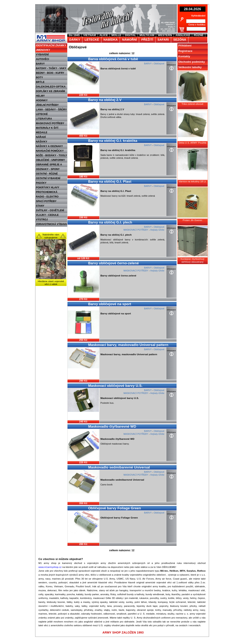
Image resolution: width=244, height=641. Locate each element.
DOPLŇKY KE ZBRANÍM (50, 91)
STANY (40, 205)
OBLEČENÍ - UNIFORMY (50, 160)
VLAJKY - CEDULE (47, 215)
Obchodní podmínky (191, 61)
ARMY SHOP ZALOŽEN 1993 (123, 632)
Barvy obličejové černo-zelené (113, 263)
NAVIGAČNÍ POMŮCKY (50, 150)
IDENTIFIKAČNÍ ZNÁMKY (51, 45)
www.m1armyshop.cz (50, 567)
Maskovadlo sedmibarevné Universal (119, 467)
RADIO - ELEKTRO (47, 196)
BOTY (39, 77)
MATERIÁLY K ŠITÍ (47, 127)
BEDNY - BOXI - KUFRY (50, 72)
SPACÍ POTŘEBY (46, 201)
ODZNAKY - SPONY (48, 169)
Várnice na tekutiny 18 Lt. (193, 181)
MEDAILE (41, 132)
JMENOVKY (43, 50)
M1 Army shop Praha (50, 35)
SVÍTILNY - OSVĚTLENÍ (50, 210)
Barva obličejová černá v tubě (113, 59)
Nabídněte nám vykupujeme (50, 236)
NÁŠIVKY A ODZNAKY (49, 146)
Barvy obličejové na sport (109, 304)
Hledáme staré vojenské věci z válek (51, 282)
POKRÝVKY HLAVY (47, 187)
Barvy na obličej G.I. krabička (112, 141)
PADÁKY (41, 182)
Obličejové (159, 63)
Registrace (185, 50)
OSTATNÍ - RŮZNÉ (47, 173)
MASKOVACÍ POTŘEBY (50, 123)
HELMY (40, 95)
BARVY (40, 63)
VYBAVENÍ (42, 54)
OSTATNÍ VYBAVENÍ (48, 178)
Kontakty (184, 56)
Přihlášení (185, 45)
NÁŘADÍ (41, 137)
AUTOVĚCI (42, 59)
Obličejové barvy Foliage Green (114, 508)
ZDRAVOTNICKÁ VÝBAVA (51, 224)
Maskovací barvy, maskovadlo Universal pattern (128, 345)
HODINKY (42, 100)
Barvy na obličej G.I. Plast (110, 182)
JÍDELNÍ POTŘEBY (47, 105)
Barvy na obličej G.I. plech (110, 222)
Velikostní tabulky (190, 67)
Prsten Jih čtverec (192, 220)
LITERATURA (44, 118)
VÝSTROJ (42, 219)
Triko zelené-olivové (192, 104)
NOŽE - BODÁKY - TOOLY (51, 155)
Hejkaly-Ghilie (157, 230)
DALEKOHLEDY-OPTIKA (51, 86)
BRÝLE (40, 82)
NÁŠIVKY (41, 141)
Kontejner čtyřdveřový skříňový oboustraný (192, 260)
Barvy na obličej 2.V (105, 100)
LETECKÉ (42, 114)
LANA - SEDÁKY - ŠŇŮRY (51, 109)
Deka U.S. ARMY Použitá (192, 142)
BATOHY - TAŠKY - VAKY (51, 68)
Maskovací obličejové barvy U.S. (115, 386)
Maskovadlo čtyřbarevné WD (112, 427)
